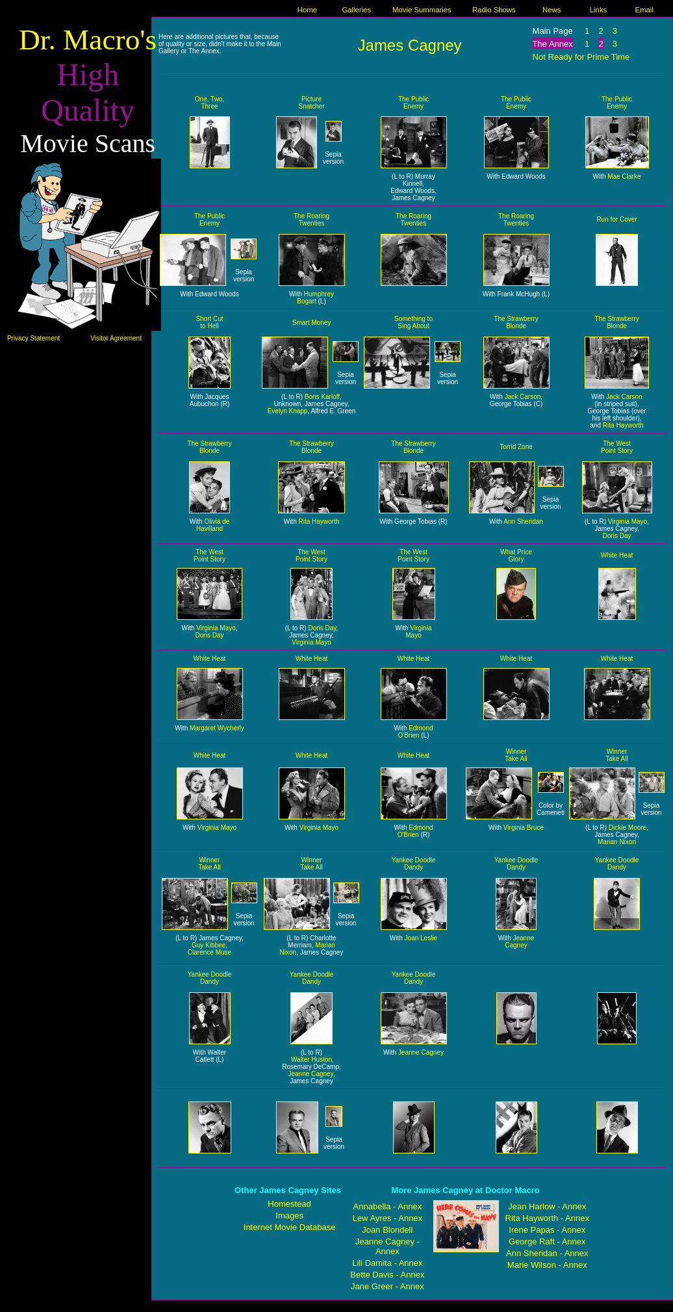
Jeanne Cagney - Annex (387, 1246)
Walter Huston (311, 1059)
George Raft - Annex (547, 1241)
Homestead (289, 1204)
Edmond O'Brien (415, 732)
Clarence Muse (209, 952)
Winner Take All (516, 755)
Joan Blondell (387, 1230)
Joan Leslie (421, 938)
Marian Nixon (617, 841)
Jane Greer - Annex (387, 1286)
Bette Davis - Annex (387, 1275)
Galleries (356, 10)
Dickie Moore (627, 827)
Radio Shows (494, 10)
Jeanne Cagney (519, 941)
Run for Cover (616, 219)
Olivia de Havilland (212, 525)
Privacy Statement (33, 338)
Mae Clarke (624, 176)
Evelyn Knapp (288, 411)
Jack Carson (523, 396)
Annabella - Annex (387, 1206)
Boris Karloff (322, 396)
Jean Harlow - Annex (547, 1206)
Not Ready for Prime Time (581, 57)
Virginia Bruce (523, 827)
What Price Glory (516, 555)
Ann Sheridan (523, 521)
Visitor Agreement (116, 338)
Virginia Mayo (627, 521)
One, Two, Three (209, 103)
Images (289, 1215)
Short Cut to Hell (209, 322)
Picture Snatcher (311, 103)
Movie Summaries (421, 10)
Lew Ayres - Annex (387, 1218)
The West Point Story (617, 447)
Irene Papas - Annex (547, 1230)
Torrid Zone (516, 446)
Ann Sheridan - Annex (547, 1253)
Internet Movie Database (290, 1227)
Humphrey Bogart (315, 297)
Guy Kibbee (208, 945)
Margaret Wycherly (217, 728)
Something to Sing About (413, 322)
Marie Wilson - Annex (547, 1265)
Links (598, 10)
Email (644, 10)
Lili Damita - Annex (387, 1263)
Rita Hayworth (623, 425)
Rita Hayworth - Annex (547, 1218)
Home (307, 10)
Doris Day (617, 535)
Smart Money (311, 322)
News (551, 10)
